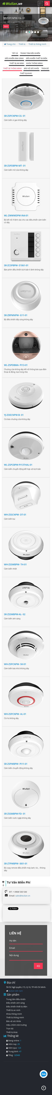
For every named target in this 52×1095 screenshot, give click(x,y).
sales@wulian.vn (22, 895)
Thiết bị (22, 44)
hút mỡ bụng (10, 1070)
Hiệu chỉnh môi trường (16, 1025)
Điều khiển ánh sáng (15, 1003)
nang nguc (27, 1073)
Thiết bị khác (12, 1032)
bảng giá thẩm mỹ (34, 1076)
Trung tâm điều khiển (16, 999)
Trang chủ (10, 44)
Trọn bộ (9, 1028)
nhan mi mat (14, 1073)
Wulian (12, 3)
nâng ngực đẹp (32, 1079)
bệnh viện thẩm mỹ (13, 1076)
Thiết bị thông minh (37, 44)
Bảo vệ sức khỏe (13, 1021)
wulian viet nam (16, 991)
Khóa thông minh (14, 1014)
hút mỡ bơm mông (23, 1082)
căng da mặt (40, 1082)
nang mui (23, 1070)
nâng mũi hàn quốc (13, 1079)
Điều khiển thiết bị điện (16, 1006)
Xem (6, 26)
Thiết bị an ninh (13, 1010)
